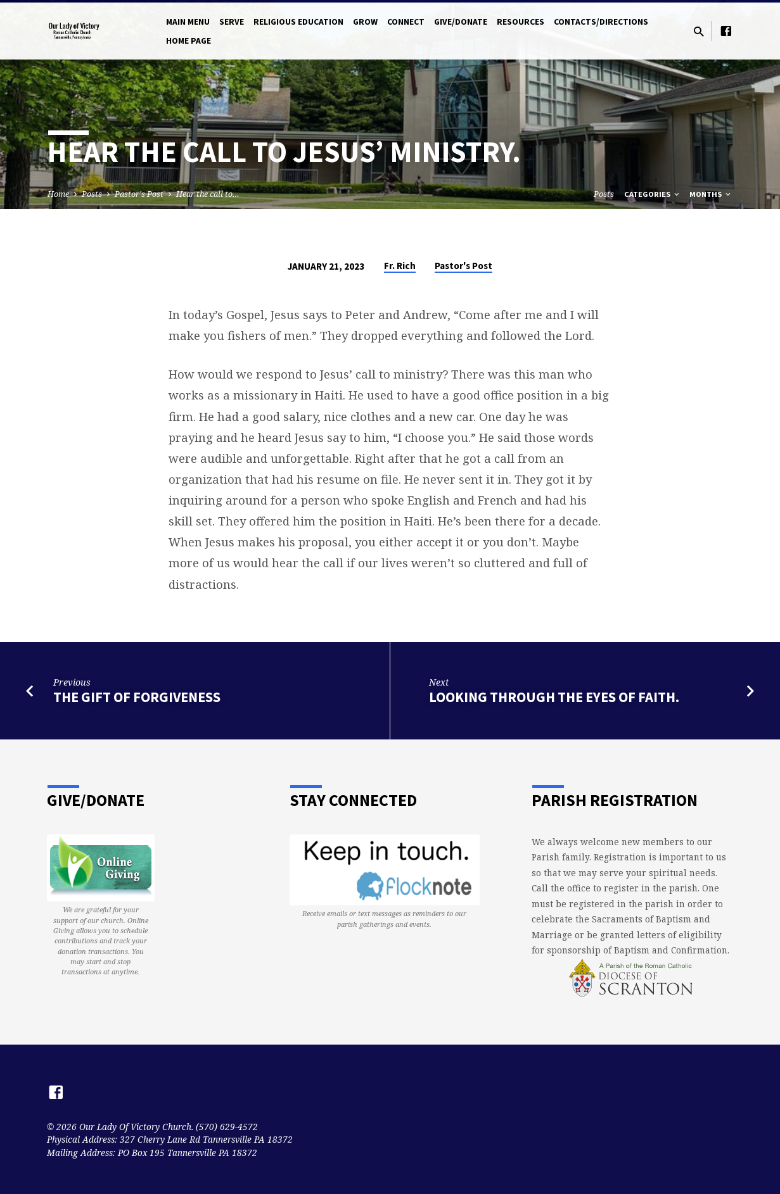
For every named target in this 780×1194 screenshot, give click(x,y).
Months (710, 194)
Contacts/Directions (601, 21)
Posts (92, 194)
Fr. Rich (400, 266)
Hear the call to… (208, 194)
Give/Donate (460, 21)
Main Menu (188, 21)
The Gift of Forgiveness (137, 697)
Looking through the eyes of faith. (554, 697)
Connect (406, 21)
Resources (520, 21)
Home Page (188, 40)
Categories (652, 194)
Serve (231, 21)
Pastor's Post (139, 194)
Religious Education (298, 21)
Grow (365, 21)
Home (58, 194)
